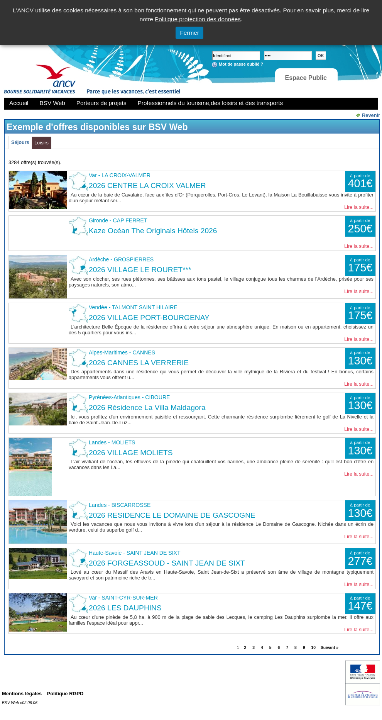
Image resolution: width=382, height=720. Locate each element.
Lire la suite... (359, 207)
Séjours (20, 142)
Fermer (189, 32)
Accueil (19, 103)
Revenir (371, 115)
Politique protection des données (198, 19)
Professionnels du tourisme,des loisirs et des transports (210, 103)
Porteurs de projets (101, 103)
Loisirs (41, 143)
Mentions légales (22, 693)
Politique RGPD (65, 693)
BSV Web (52, 103)
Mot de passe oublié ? (241, 64)
